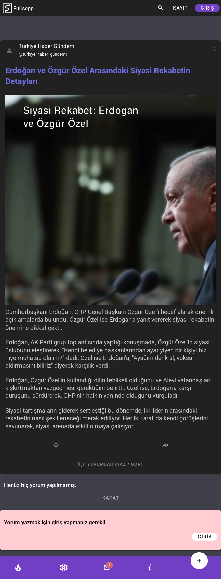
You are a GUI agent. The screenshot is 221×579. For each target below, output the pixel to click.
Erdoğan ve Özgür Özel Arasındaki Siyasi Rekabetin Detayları (97, 76)
